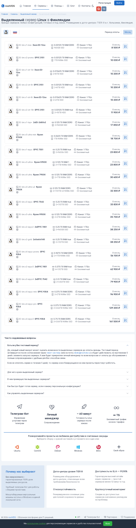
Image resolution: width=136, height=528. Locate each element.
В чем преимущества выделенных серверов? (28, 379)
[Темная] (93, 6)
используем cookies (36, 523)
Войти (119, 3)
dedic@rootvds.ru (82, 353)
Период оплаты (112, 32)
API (78, 517)
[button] (40, 5)
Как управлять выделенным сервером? (25, 393)
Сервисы (14, 14)
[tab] (68, 345)
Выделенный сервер (28, 14)
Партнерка (112, 517)
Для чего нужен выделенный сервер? (25, 372)
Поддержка (129, 517)
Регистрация (105, 3)
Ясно (107, 523)
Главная (4, 14)
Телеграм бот (93, 517)
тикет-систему (54, 353)
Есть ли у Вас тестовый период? (23, 345)
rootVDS (12, 517)
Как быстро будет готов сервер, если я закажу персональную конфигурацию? (44, 386)
